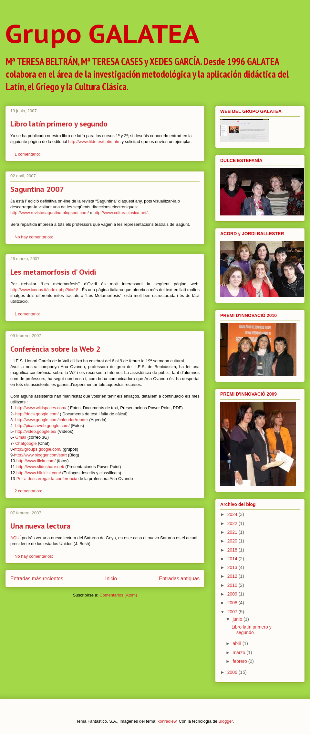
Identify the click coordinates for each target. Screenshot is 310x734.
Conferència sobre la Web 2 (55, 349)
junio (237, 619)
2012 (233, 576)
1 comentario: (28, 154)
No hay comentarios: (34, 237)
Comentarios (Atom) (118, 595)
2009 (233, 594)
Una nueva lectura (40, 526)
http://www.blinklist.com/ (38, 472)
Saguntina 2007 (37, 189)
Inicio (111, 578)
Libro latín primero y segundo (59, 124)
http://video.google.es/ (35, 431)
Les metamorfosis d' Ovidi (53, 272)
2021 (233, 532)
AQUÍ (15, 537)
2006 (233, 672)
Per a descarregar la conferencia (47, 478)
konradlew (167, 721)
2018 (233, 550)
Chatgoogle (26, 443)
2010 (233, 585)
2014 (233, 558)
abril (237, 643)
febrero (240, 661)
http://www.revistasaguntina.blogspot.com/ (49, 212)
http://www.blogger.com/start (40, 455)
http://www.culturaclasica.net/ (120, 212)
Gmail (20, 437)
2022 (233, 523)
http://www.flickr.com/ (36, 460)
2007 (233, 611)
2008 (233, 602)
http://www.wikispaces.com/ (40, 407)
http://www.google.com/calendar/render (51, 419)
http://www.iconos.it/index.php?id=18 (44, 289)
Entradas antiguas (179, 578)
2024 (233, 514)
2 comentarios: (29, 490)
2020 (233, 540)
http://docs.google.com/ (36, 413)
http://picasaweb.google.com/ (42, 425)
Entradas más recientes (36, 578)
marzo (239, 652)
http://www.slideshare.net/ (40, 466)
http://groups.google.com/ (38, 449)
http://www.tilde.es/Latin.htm (94, 141)
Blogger (226, 721)
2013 (233, 567)
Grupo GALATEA (102, 33)
